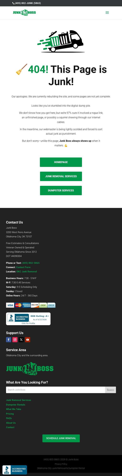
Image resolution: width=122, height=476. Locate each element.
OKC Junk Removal (26, 271)
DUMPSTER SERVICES (61, 190)
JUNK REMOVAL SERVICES (61, 176)
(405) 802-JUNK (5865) (28, 3)
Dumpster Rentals (15, 404)
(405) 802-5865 (31, 263)
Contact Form (23, 267)
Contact (10, 427)
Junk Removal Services (18, 400)
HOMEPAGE (61, 162)
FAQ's (9, 418)
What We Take (13, 409)
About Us (11, 422)
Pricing (10, 413)
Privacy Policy (61, 464)
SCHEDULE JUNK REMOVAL (61, 438)
